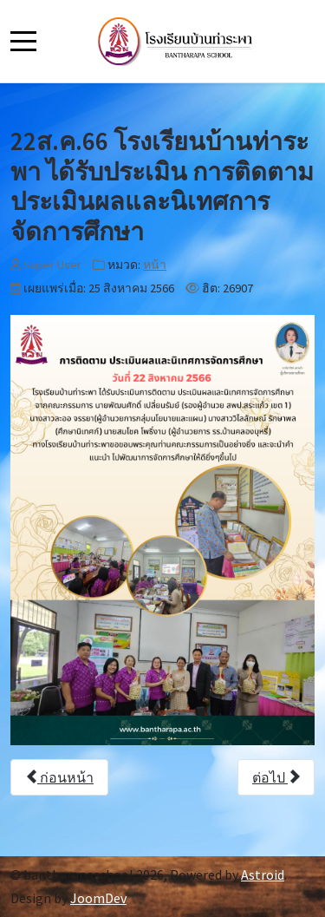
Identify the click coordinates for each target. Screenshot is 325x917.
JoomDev (98, 898)
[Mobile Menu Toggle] (23, 41)
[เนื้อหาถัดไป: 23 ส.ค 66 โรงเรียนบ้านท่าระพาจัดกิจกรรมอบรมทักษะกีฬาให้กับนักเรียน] (276, 777)
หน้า (154, 264)
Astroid (262, 874)
